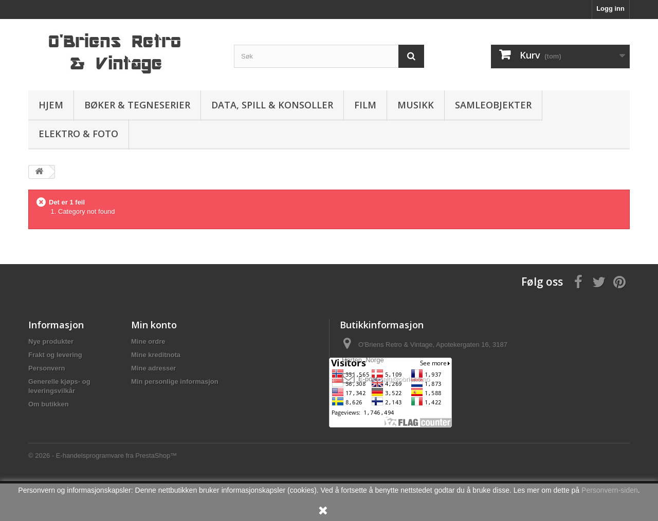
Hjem (51, 105)
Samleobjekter (493, 105)
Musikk (415, 105)
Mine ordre (148, 341)
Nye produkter (51, 341)
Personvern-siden (609, 490)
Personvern (46, 368)
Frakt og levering (55, 355)
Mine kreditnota (155, 355)
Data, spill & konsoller (272, 105)
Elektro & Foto (78, 133)
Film (365, 105)
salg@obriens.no (404, 379)
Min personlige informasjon (174, 381)
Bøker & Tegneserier (137, 105)
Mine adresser (153, 368)
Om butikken (48, 404)
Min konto (154, 325)
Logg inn (610, 8)
